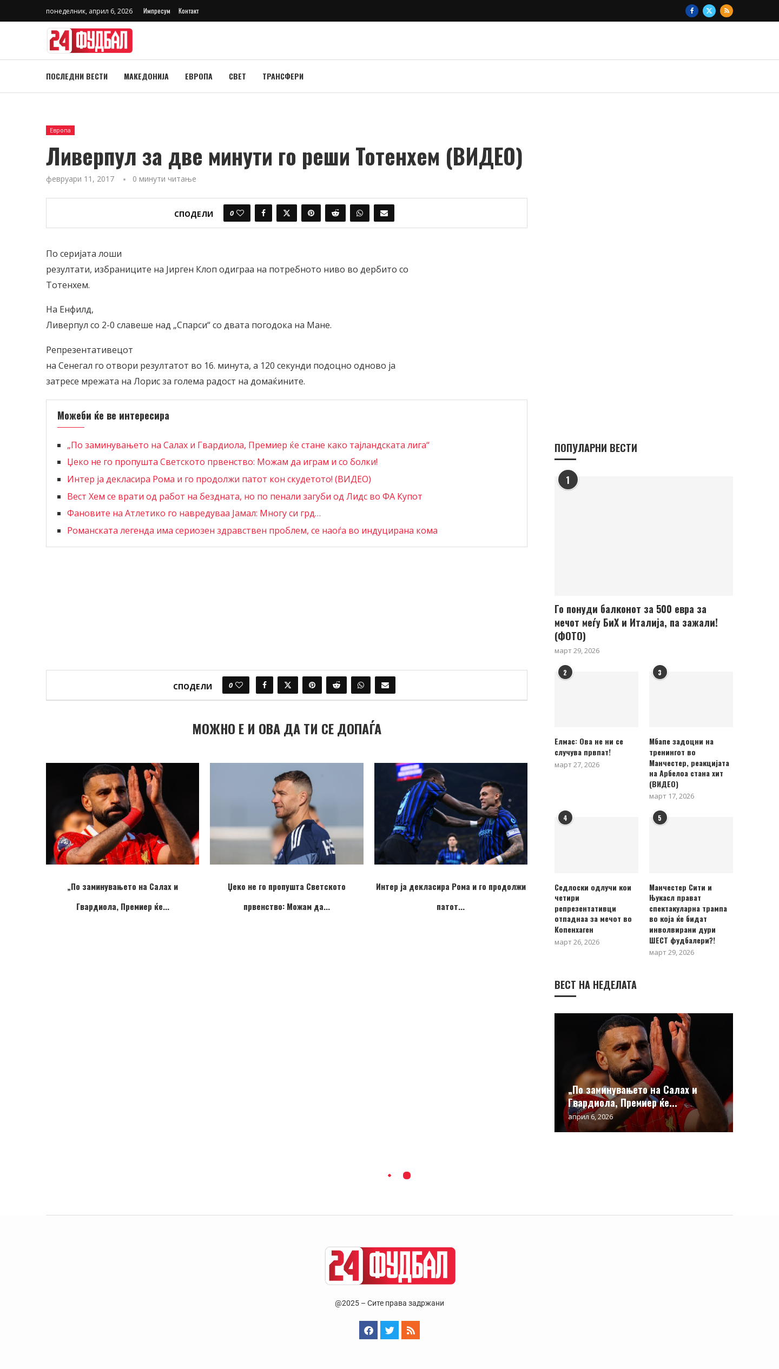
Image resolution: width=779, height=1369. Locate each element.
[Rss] (726, 10)
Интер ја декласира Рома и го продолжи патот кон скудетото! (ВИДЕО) (219, 479)
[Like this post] (240, 213)
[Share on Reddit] (335, 213)
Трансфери (282, 76)
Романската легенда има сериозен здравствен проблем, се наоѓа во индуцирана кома (252, 530)
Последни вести (77, 76)
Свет (237, 76)
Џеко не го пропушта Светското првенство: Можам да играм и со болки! (222, 462)
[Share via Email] (384, 213)
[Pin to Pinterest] (311, 213)
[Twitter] (709, 10)
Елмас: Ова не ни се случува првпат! (588, 745)
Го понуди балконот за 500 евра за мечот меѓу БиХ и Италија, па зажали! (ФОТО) (636, 622)
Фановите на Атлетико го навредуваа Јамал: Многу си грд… (194, 513)
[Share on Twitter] (286, 213)
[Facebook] (691, 10)
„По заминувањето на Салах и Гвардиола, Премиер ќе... (632, 1095)
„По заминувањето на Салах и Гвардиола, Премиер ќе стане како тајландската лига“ (248, 445)
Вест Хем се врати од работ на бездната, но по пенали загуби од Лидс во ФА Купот (244, 496)
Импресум (156, 10)
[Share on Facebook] (263, 213)
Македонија (146, 76)
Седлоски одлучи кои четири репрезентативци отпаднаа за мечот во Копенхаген (593, 907)
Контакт (189, 10)
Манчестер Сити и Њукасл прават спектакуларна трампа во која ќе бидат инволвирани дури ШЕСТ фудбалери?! (688, 913)
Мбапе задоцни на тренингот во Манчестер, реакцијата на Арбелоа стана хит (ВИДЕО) (689, 761)
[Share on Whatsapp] (359, 213)
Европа (199, 76)
